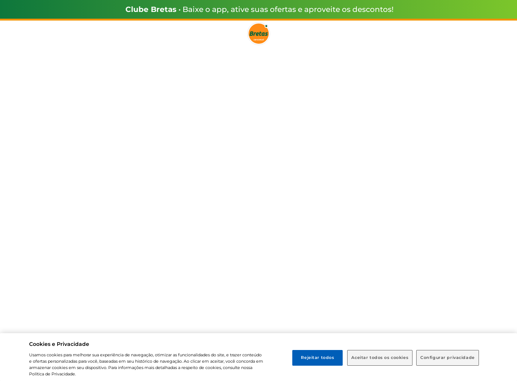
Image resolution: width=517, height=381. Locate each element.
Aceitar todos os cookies (379, 357)
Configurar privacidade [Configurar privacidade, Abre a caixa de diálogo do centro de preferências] (447, 357)
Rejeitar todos (317, 357)
